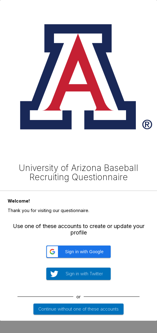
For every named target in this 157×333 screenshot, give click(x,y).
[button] (78, 252)
